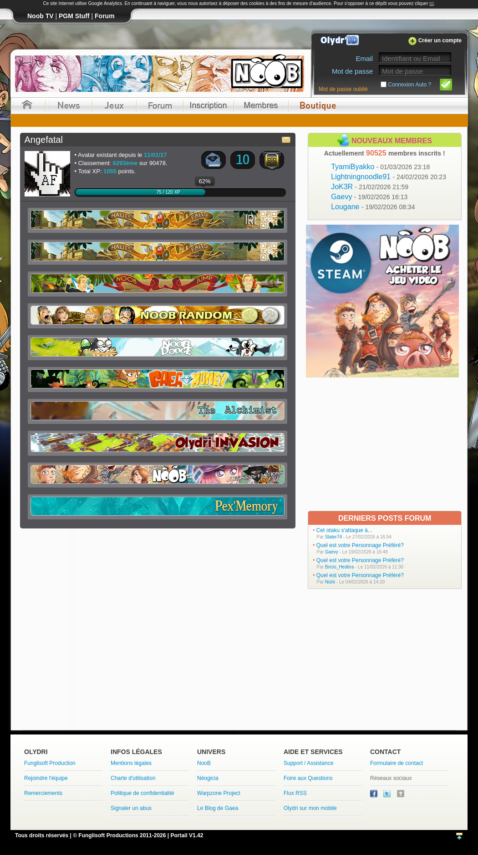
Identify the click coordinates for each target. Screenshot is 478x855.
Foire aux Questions (308, 778)
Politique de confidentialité (142, 793)
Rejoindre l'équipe (46, 778)
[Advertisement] (384, 443)
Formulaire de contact (396, 763)
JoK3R (369, 187)
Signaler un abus (131, 808)
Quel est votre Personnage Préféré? (360, 545)
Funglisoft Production (50, 763)
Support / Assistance (308, 763)
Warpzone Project (218, 793)
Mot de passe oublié (343, 89)
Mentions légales (131, 763)
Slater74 (333, 536)
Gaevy (369, 197)
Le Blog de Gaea (217, 808)
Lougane (373, 207)
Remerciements (43, 793)
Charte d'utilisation (133, 778)
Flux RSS (295, 793)
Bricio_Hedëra (339, 566)
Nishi (330, 581)
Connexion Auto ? (409, 84)
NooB (204, 763)
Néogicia (208, 778)
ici (431, 3)
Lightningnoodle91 (388, 177)
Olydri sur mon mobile (310, 808)
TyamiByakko (380, 167)
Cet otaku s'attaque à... (344, 530)
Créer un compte (440, 40)
